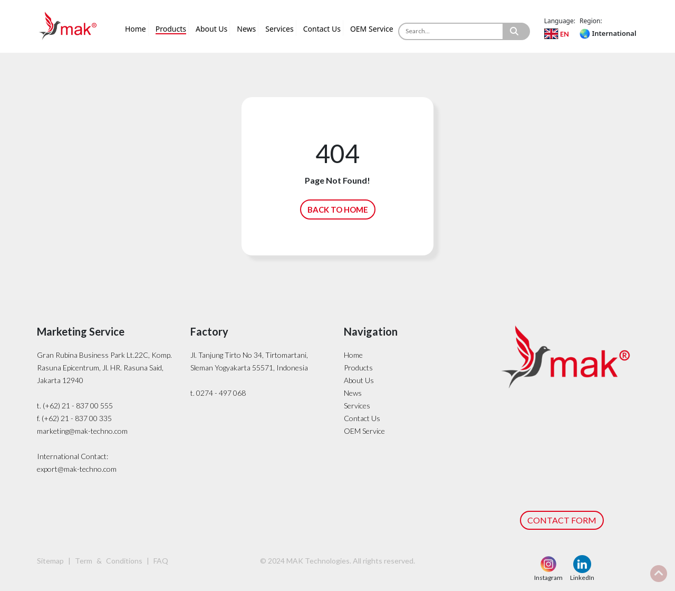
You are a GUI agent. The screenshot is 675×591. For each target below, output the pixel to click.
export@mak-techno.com (77, 468)
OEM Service (371, 29)
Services (279, 29)
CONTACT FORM (561, 520)
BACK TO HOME (337, 209)
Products (171, 29)
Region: (591, 20)
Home (135, 29)
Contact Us (322, 29)
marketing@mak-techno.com (82, 430)
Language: (559, 20)
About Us (211, 29)
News (246, 29)
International (608, 33)
